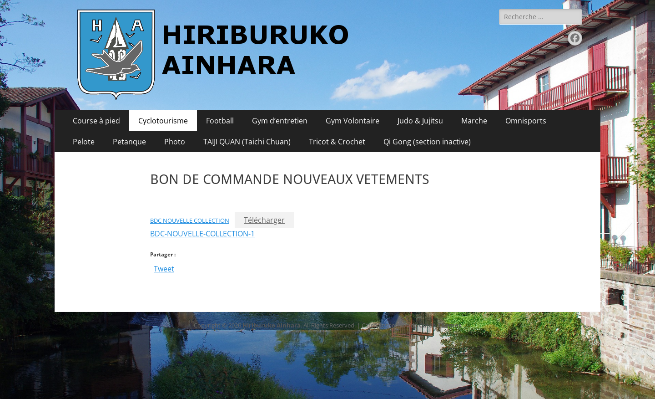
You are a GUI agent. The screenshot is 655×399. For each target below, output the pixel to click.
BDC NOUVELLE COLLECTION (189, 220)
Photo (174, 142)
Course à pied (96, 121)
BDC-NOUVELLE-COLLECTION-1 (202, 234)
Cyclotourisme (163, 121)
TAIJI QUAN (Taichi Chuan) (247, 142)
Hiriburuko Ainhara (271, 325)
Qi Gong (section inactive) (427, 142)
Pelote (84, 142)
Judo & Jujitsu (420, 121)
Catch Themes (440, 325)
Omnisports (525, 121)
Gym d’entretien (279, 121)
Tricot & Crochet (337, 142)
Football (220, 121)
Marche (474, 121)
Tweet (164, 267)
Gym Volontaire (352, 121)
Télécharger (264, 220)
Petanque (129, 142)
